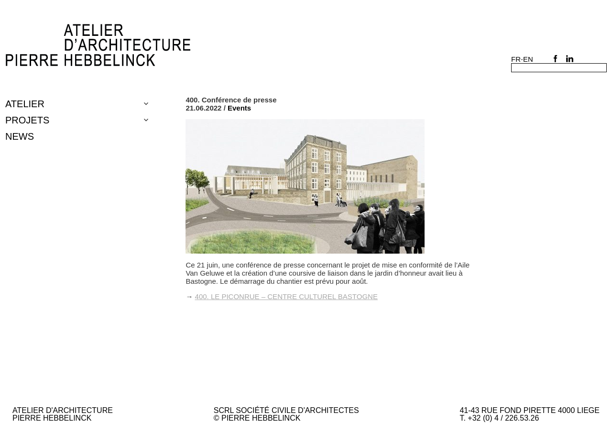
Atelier (24, 104)
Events (239, 108)
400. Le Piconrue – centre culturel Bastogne (286, 296)
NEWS (19, 136)
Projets (27, 120)
